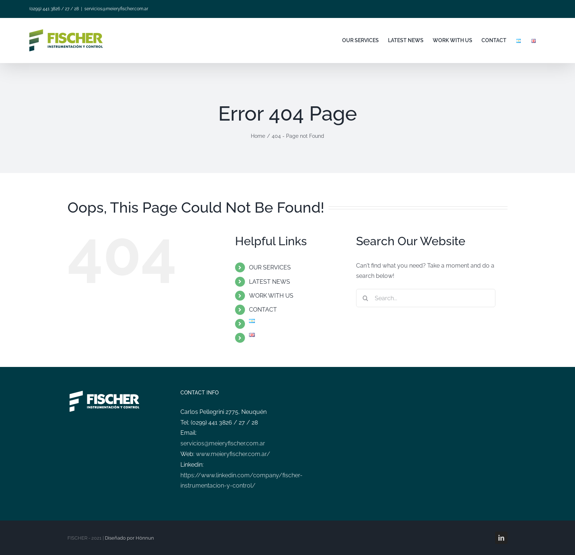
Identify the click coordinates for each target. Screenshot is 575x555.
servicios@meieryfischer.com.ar (116, 8)
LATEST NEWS (269, 281)
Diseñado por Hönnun (129, 538)
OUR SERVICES (270, 267)
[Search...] (425, 298)
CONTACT (263, 309)
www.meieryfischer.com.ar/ (233, 454)
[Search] (365, 298)
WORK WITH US (271, 295)
